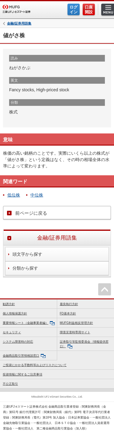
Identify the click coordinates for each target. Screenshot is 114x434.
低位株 (13, 195)
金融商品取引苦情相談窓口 (24, 356)
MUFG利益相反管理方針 (76, 323)
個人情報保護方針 (15, 313)
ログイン (74, 9)
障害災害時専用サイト (75, 332)
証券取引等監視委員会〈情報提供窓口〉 (84, 344)
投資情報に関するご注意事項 (22, 374)
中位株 (36, 195)
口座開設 (89, 9)
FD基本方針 (68, 313)
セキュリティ (12, 332)
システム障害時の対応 (18, 341)
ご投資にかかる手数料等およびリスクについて (35, 365)
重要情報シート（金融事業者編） (29, 323)
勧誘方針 (9, 304)
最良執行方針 (69, 304)
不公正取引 (10, 383)
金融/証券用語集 (19, 23)
